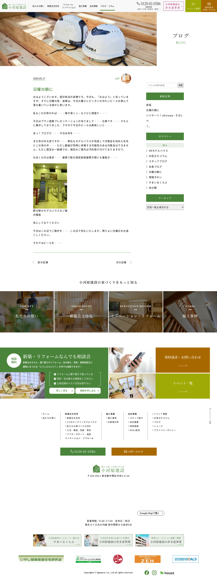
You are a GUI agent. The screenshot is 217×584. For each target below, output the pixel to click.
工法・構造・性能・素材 (79, 430)
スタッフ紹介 (136, 417)
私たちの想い (40, 6)
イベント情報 (160, 413)
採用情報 (134, 426)
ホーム (46, 413)
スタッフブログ (158, 161)
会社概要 (134, 421)
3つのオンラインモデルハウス (82, 421)
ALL (165, 145)
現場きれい (155, 177)
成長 (148, 105)
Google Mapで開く (150, 513)
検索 (181, 85)
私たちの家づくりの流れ (79, 426)
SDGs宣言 (135, 430)
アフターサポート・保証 (79, 434)
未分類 (153, 187)
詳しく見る (62, 390)
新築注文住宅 (73, 417)
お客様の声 (113, 421)
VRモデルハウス (158, 150)
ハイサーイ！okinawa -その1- (164, 115)
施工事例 (112, 417)
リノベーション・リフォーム (79, 438)
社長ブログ (155, 166)
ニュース (158, 426)
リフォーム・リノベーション (71, 6)
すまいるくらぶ (158, 182)
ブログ (157, 421)
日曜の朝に (152, 110)
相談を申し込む (88, 390)
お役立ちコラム (158, 156)
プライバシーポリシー (165, 430)
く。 (148, 126)
